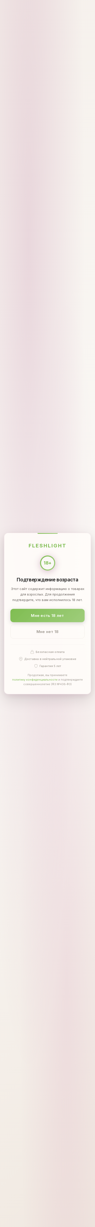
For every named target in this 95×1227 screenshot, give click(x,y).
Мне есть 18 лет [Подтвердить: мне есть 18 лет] (47, 615)
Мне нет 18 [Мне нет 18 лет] (47, 631)
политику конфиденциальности (35, 679)
